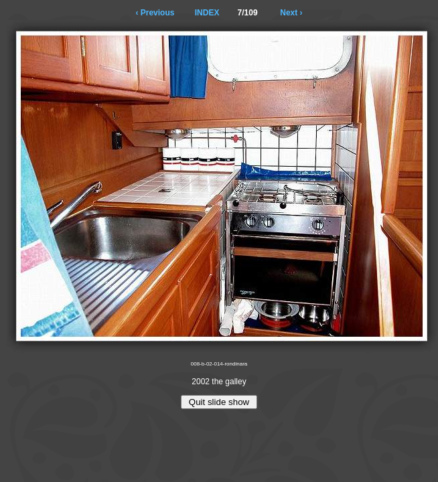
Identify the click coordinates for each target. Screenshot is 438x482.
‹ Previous (154, 12)
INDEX (207, 12)
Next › (291, 12)
